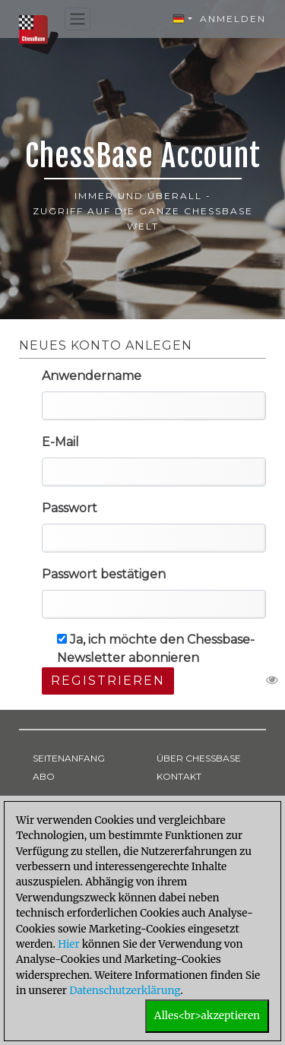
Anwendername (91, 376)
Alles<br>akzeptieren (207, 1015)
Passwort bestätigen (104, 574)
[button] (182, 19)
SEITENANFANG (69, 758)
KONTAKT (179, 776)
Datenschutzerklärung (124, 990)
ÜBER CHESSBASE (199, 758)
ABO (44, 776)
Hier (68, 944)
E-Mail (60, 442)
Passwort (69, 508)
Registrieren (108, 680)
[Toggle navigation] (77, 19)
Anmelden (233, 18)
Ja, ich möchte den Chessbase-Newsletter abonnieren (156, 648)
